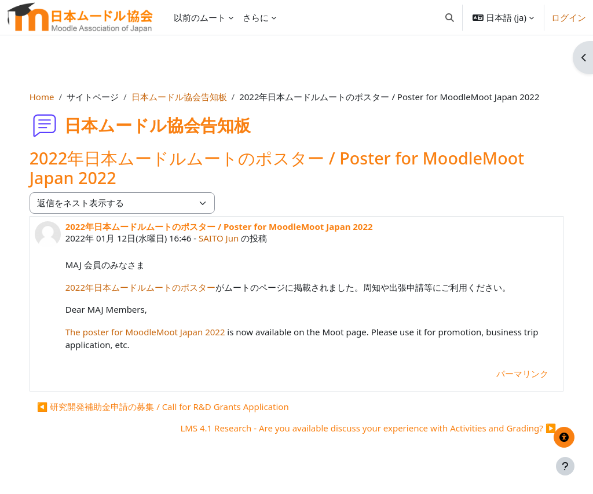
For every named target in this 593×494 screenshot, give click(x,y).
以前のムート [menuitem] (200, 17)
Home (53, 97)
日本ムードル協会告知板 (191, 97)
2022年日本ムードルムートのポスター (152, 287)
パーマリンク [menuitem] (511, 373)
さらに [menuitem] (256, 17)
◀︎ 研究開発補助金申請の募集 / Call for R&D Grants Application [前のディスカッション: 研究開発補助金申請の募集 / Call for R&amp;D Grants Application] (175, 406)
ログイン (568, 17)
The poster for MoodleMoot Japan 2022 (157, 332)
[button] (450, 17)
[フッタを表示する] (565, 466)
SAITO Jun (230, 238)
